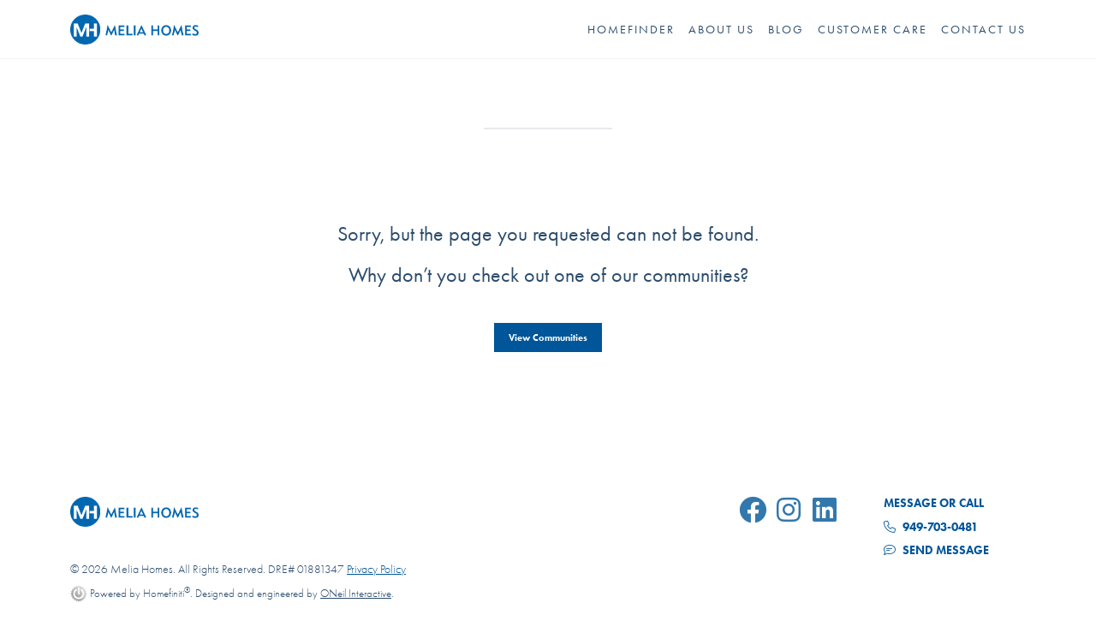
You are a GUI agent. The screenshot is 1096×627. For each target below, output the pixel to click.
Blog (786, 29)
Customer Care (872, 29)
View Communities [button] (548, 337)
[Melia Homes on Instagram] (792, 512)
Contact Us (983, 29)
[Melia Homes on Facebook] (756, 512)
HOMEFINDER (631, 29)
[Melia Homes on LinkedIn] (828, 512)
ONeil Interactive (355, 593)
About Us (721, 29)
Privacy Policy (376, 569)
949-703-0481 (931, 527)
